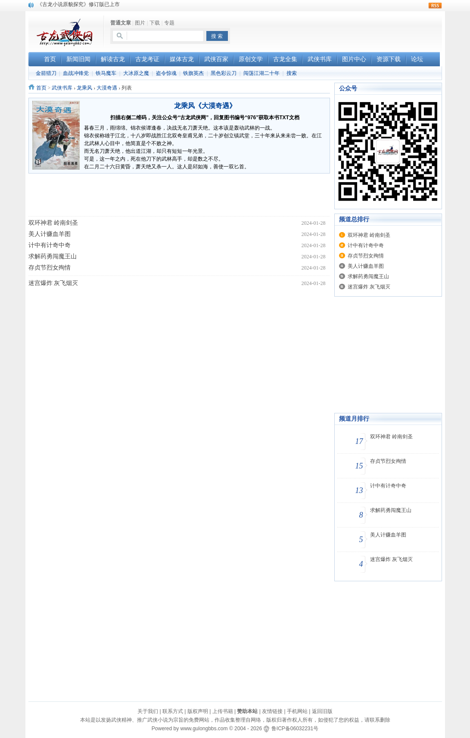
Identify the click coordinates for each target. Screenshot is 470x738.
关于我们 (147, 711)
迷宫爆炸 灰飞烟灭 (53, 283)
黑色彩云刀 (224, 73)
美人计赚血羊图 (49, 234)
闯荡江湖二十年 (261, 73)
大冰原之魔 (136, 73)
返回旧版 (322, 711)
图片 (140, 23)
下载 (154, 23)
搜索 (291, 73)
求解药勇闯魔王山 (52, 256)
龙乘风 (84, 88)
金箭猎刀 (46, 73)
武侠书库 (62, 88)
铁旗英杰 (193, 73)
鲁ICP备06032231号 (294, 729)
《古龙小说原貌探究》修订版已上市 (78, 5)
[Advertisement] (341, 30)
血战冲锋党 (76, 73)
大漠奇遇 (106, 88)
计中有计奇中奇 (49, 245)
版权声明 (197, 711)
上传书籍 (222, 711)
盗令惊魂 (166, 73)
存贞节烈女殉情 (49, 267)
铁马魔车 (106, 73)
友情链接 (272, 711)
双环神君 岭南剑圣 (53, 223)
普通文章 (120, 23)
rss (435, 5)
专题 (169, 23)
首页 (41, 88)
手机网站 (297, 711)
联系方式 (172, 711)
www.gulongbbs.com (203, 729)
